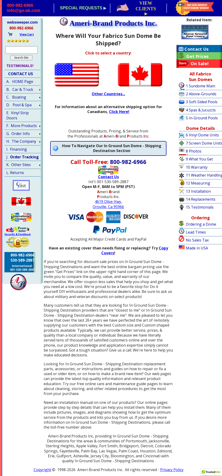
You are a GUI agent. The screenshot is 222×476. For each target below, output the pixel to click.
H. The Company (21, 141)
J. (22, 157)
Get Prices (197, 56)
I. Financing (16, 149)
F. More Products (21, 125)
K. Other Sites (18, 164)
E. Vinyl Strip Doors (17, 115)
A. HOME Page (19, 81)
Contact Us (196, 49)
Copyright (42, 469)
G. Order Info (18, 133)
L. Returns (15, 172)
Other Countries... (108, 93)
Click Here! (119, 111)
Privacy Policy (171, 469)
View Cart (27, 34)
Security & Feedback (17, 234)
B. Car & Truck (19, 89)
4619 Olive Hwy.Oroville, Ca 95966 (108, 204)
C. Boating (16, 97)
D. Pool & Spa (19, 104)
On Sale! (200, 63)
